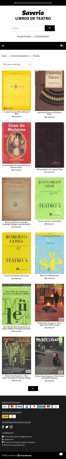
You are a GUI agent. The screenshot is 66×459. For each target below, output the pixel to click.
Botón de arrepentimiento (13, 445)
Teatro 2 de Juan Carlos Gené (49, 221)
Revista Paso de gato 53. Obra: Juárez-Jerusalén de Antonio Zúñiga (16, 377)
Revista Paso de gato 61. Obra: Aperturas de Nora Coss (49, 324)
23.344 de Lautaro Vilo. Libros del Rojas (16, 113)
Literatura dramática (20, 55)
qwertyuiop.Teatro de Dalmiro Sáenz (50, 113)
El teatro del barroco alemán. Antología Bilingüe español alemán (16, 223)
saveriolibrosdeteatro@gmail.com (17, 436)
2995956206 (7, 439)
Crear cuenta (24, 36)
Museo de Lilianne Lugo (49, 275)
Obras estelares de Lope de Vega (49, 169)
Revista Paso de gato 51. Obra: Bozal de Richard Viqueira (49, 377)
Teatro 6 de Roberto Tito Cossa (16, 275)
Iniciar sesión (42, 36)
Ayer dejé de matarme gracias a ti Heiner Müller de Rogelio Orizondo (16, 327)
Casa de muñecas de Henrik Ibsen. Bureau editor (16, 166)
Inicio (4, 55)
